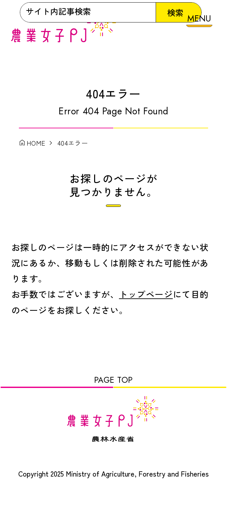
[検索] (90, 65)
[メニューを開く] (199, 21)
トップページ (146, 302)
